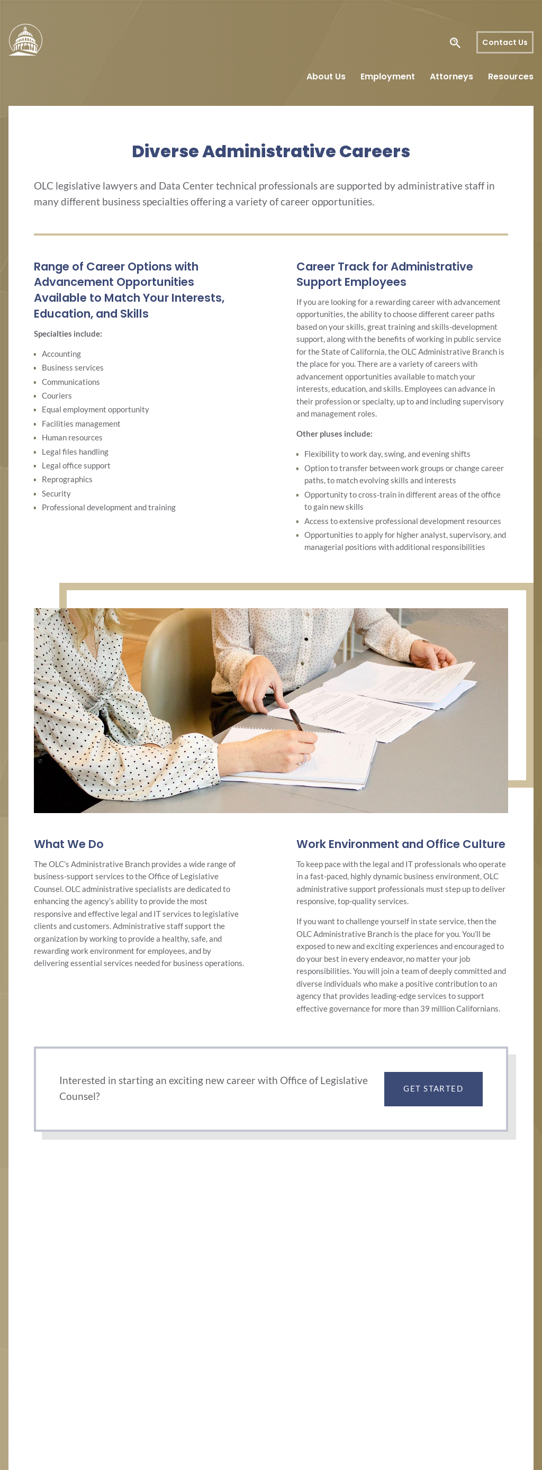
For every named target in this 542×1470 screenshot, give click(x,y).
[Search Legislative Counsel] (441, 42)
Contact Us (505, 42)
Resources (511, 76)
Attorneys (451, 76)
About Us (326, 76)
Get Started (433, 1088)
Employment (387, 76)
